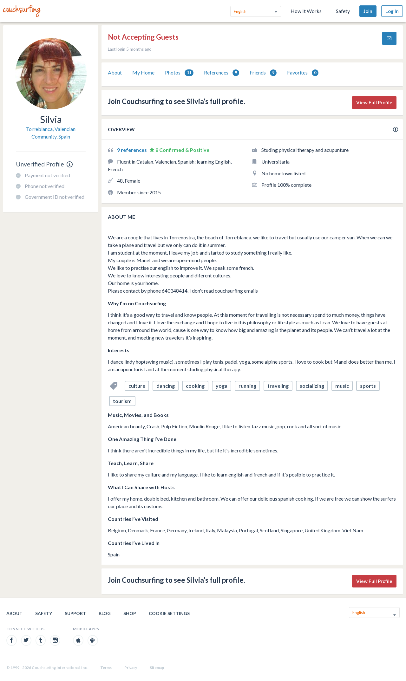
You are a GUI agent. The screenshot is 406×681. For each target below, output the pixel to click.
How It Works (306, 11)
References (221, 72)
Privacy (130, 667)
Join (367, 11)
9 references (132, 150)
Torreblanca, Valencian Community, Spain (50, 132)
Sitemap (157, 667)
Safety (343, 11)
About (115, 72)
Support (75, 613)
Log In (392, 11)
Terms (106, 667)
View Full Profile (374, 102)
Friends (263, 72)
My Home (143, 72)
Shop (129, 613)
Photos (179, 72)
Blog (105, 613)
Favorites (302, 72)
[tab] (115, 72)
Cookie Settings (169, 613)
